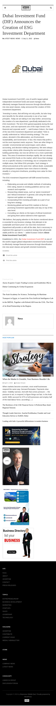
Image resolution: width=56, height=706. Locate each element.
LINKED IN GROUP (9, 680)
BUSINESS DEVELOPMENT (12, 602)
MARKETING (7, 605)
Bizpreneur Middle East (28, 694)
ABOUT (5, 576)
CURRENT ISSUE (9, 637)
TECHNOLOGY (8, 617)
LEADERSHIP (7, 614)
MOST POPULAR (8, 338)
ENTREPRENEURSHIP (10, 599)
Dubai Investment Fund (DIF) (33, 239)
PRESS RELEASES (9, 585)
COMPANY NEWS (9, 664)
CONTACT (6, 582)
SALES (5, 611)
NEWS (18, 38)
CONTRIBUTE (7, 634)
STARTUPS (6, 608)
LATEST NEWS (9, 38)
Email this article (10, 255)
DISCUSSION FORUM (10, 683)
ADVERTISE (7, 579)
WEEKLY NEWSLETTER (11, 640)
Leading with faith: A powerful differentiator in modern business (25, 421)
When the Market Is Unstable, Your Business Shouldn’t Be (26, 379)
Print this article (9, 260)
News (37, 38)
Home (5, 573)
